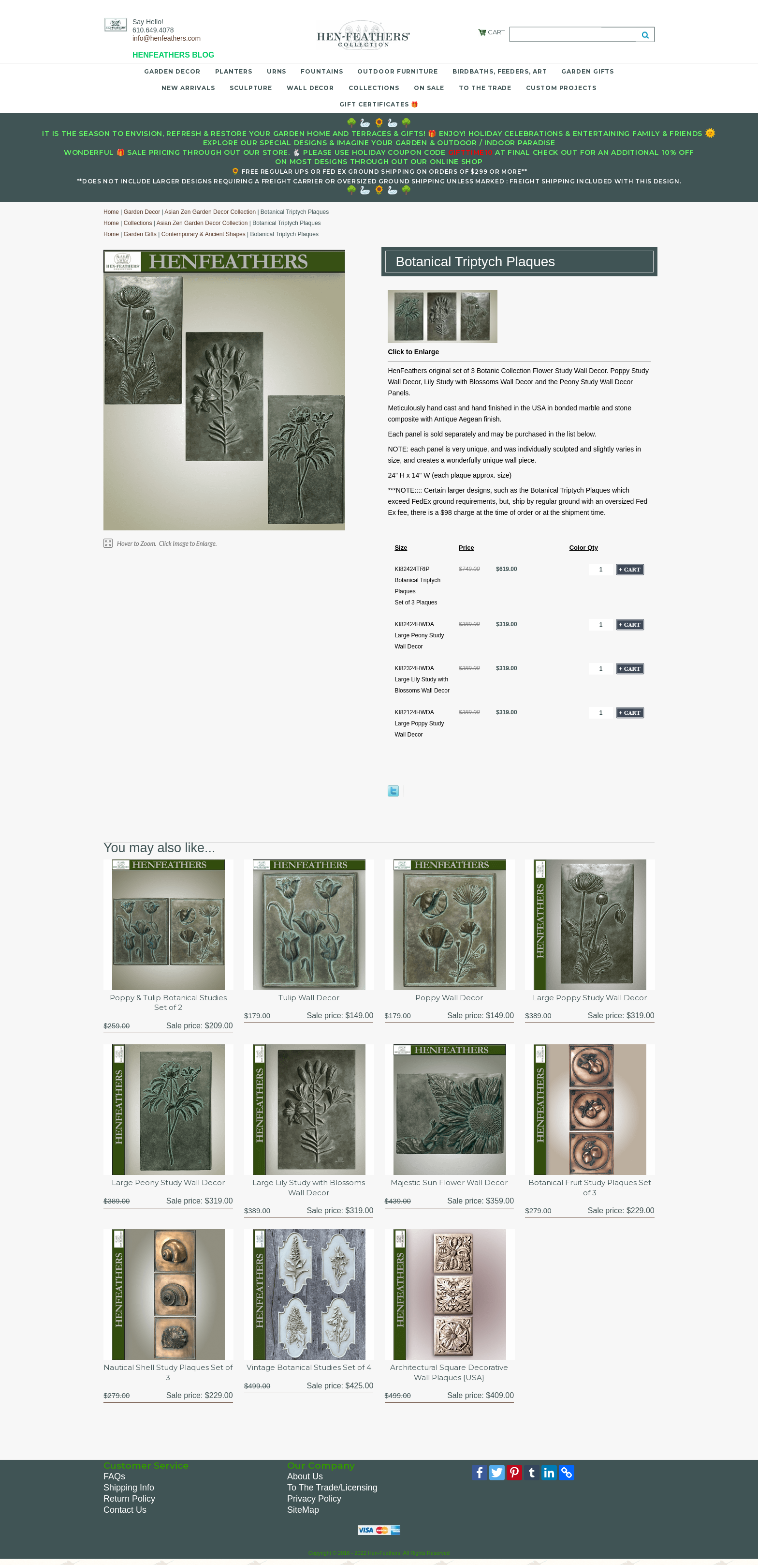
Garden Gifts (587, 71)
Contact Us (124, 1514)
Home (111, 212)
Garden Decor (172, 71)
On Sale (429, 87)
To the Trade (485, 87)
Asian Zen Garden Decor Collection (210, 212)
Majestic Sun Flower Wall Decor (449, 1184)
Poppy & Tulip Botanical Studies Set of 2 (168, 1003)
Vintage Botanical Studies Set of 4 (309, 1376)
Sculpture (251, 87)
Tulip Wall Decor (308, 998)
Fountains (322, 71)
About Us (305, 1481)
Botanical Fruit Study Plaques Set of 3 (590, 1190)
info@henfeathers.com (166, 38)
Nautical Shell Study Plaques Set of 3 (168, 1376)
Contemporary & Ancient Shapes (203, 234)
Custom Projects (561, 87)
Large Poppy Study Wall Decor (590, 998)
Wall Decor (310, 87)
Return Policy (129, 1503)
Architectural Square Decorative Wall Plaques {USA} (449, 1376)
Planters (233, 71)
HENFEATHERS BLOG (173, 55)
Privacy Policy (314, 1503)
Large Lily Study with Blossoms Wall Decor (308, 1190)
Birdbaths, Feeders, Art (499, 71)
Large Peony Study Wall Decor (168, 1184)
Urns (277, 71)
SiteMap (303, 1514)
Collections (374, 87)
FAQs (114, 1481)
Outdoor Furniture (397, 71)
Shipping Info (128, 1492)
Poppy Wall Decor (449, 998)
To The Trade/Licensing (332, 1492)
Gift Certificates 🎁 (378, 104)
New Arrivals (188, 87)
